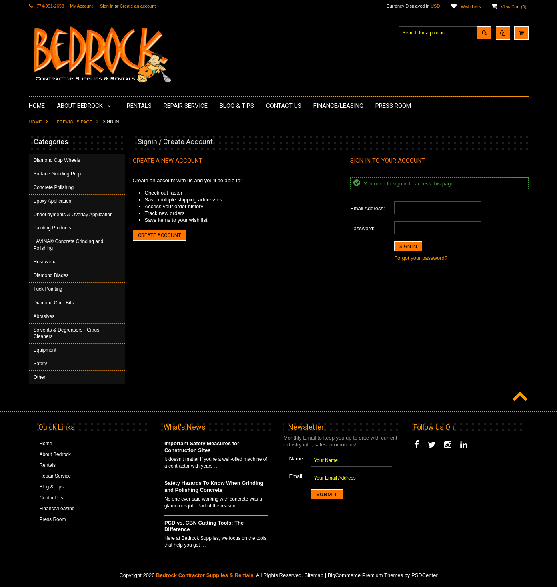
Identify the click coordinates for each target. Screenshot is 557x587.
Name (296, 459)
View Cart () (514, 6)
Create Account (159, 235)
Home (35, 121)
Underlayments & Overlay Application (73, 214)
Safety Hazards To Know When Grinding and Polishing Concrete (214, 486)
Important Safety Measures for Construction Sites (201, 446)
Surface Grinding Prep (57, 174)
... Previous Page (72, 121)
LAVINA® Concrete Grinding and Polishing (69, 245)
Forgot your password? (420, 258)
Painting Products (52, 228)
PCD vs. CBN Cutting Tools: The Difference (204, 526)
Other (40, 377)
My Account (81, 6)
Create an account (138, 6)
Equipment (45, 350)
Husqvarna (45, 262)
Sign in (107, 6)
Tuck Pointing (48, 289)
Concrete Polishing (54, 187)
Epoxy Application (53, 201)
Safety (40, 363)
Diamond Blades (51, 275)
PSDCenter (424, 575)
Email (295, 476)
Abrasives (44, 316)
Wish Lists (471, 6)
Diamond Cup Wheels (57, 160)
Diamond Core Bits (54, 303)
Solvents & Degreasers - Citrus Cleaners (67, 333)
